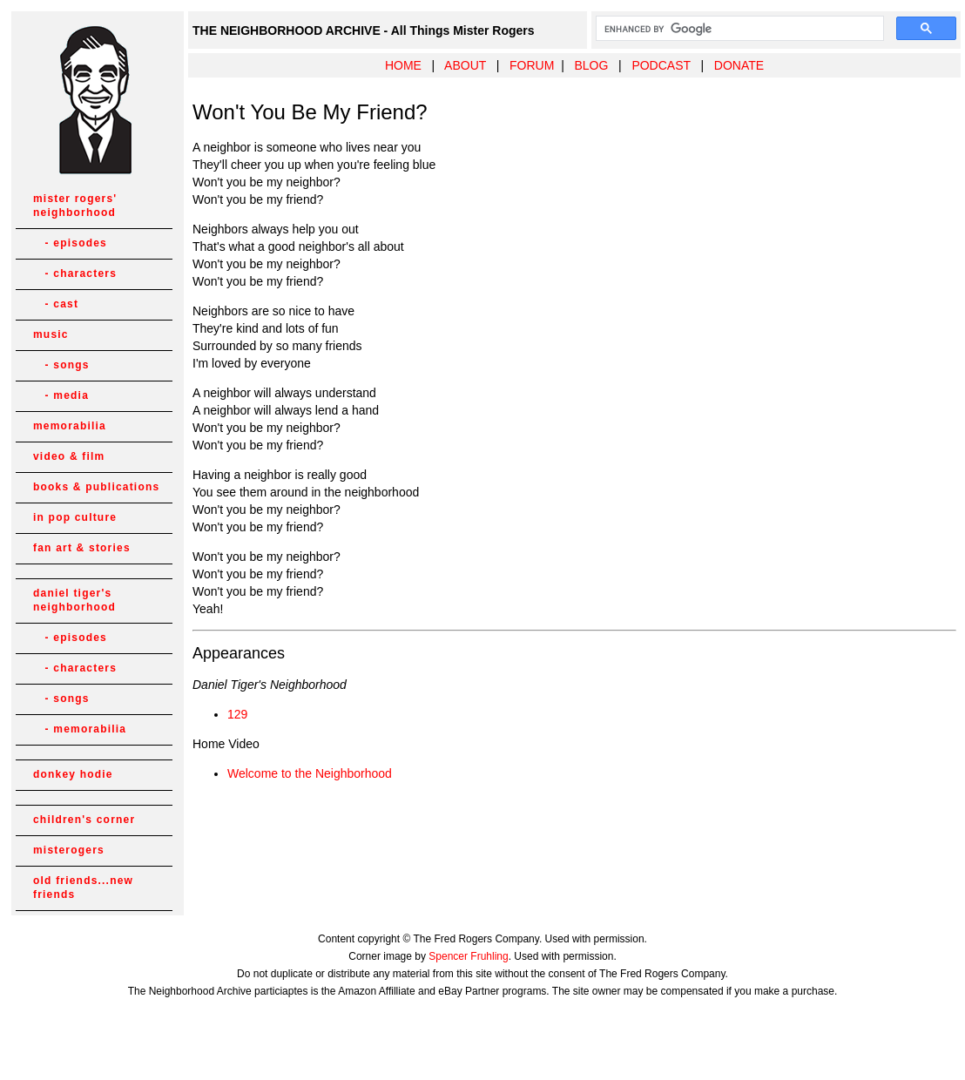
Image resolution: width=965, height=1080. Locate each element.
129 (237, 714)
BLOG (591, 65)
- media (61, 395)
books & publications (96, 487)
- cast (55, 304)
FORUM (531, 65)
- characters (75, 273)
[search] (738, 29)
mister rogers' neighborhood (75, 205)
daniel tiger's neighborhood (74, 600)
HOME (403, 65)
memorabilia (69, 426)
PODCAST (660, 65)
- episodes (70, 243)
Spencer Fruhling (468, 956)
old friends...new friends (83, 887)
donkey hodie (73, 774)
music (51, 334)
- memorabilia (79, 729)
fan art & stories (82, 548)
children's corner (84, 819)
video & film (69, 456)
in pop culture (75, 517)
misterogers (69, 850)
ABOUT (465, 65)
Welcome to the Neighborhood (309, 773)
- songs (61, 365)
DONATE (739, 65)
